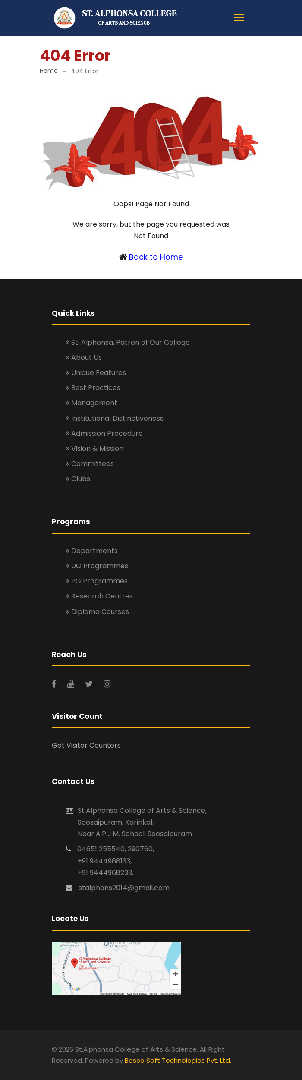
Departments (92, 551)
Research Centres (99, 596)
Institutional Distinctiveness (115, 418)
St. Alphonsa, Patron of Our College (128, 342)
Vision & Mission (94, 448)
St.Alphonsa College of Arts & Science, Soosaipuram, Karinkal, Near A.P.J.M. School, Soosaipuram (142, 822)
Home (49, 70)
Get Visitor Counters (86, 745)
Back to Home (156, 257)
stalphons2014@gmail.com (124, 888)
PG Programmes (97, 581)
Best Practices (93, 388)
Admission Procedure (104, 433)
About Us (84, 357)
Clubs (78, 479)
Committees (90, 464)
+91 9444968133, (105, 861)
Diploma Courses (97, 612)
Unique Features (96, 373)
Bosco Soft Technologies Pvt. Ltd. (178, 1060)
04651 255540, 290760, (115, 849)
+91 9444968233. (105, 873)
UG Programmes (97, 566)
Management (91, 403)
